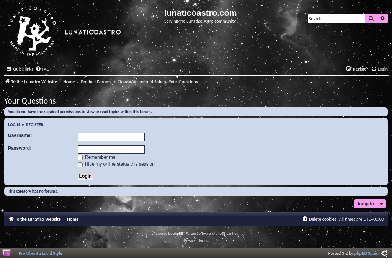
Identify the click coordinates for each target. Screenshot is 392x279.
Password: (19, 148)
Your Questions (30, 101)
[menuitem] (42, 69)
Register (35, 124)
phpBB (178, 233)
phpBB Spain (366, 253)
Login (14, 124)
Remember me (97, 157)
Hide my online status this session (116, 164)
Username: (20, 135)
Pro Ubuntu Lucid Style (40, 253)
